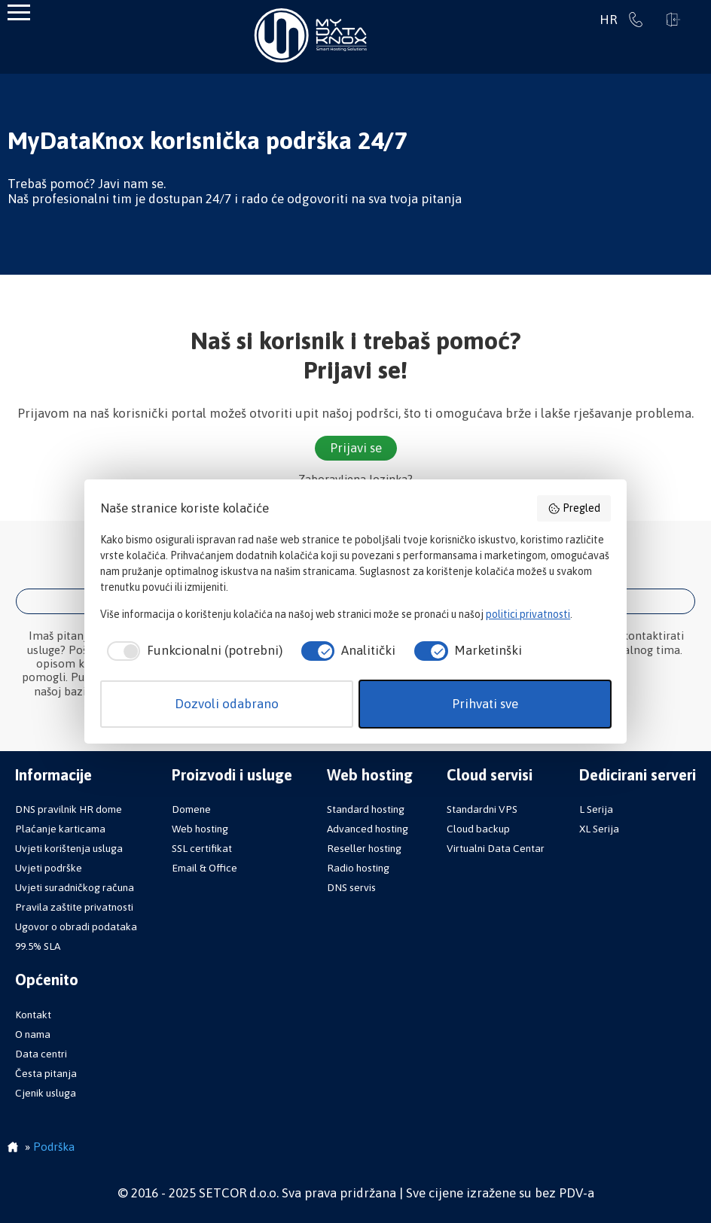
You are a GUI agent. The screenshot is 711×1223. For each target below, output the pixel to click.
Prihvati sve (485, 703)
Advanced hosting (367, 829)
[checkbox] (191, 651)
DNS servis (351, 887)
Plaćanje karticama (60, 829)
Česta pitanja (46, 1073)
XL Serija (599, 829)
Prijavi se (673, 19)
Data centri (41, 1054)
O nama (32, 1034)
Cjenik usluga (45, 1093)
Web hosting (200, 829)
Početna (13, 1148)
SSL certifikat (202, 848)
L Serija (596, 809)
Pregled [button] (574, 509)
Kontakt (33, 1015)
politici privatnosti (528, 614)
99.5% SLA (37, 946)
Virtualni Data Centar (496, 848)
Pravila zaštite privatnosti (74, 907)
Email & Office (204, 868)
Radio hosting (358, 868)
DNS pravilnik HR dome (68, 809)
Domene (191, 809)
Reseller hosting (364, 848)
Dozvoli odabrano (227, 703)
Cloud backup (478, 829)
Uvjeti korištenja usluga (69, 848)
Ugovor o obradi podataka (76, 926)
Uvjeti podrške (48, 868)
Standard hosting (365, 809)
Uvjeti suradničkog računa (74, 887)
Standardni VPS (482, 809)
